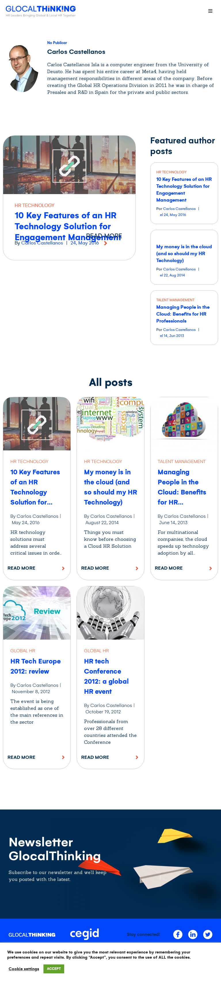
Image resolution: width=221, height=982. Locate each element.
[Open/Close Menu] (210, 11)
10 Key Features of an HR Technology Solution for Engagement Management (68, 226)
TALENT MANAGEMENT (175, 300)
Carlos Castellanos (42, 243)
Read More (21, 568)
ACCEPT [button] (54, 969)
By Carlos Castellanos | (35, 516)
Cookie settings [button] (24, 969)
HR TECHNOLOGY (34, 205)
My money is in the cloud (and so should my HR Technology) (184, 253)
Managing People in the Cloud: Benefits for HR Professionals (182, 314)
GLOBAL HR (22, 650)
